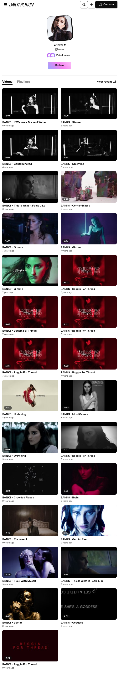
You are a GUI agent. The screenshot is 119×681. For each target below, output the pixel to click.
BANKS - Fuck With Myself (19, 581)
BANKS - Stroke (71, 122)
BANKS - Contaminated (17, 164)
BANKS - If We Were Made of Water (24, 122)
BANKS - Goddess (72, 622)
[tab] (7, 81)
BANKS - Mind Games (74, 414)
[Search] (84, 4)
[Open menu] (5, 4)
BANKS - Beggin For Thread (78, 289)
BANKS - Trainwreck (15, 539)
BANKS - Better (12, 622)
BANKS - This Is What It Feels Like (23, 205)
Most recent (107, 82)
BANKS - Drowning (72, 164)
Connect (106, 5)
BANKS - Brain (70, 497)
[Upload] (92, 4)
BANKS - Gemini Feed (74, 539)
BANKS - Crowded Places (18, 497)
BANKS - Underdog (14, 414)
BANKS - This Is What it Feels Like (82, 581)
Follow (59, 65)
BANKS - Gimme (12, 247)
